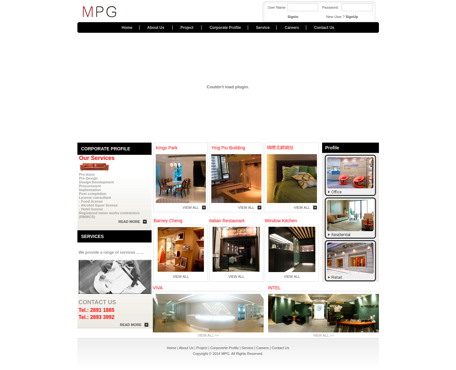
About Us (156, 27)
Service (263, 27)
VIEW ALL (191, 207)
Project (187, 27)
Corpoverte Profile (224, 348)
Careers (292, 27)
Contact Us (324, 27)
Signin (292, 17)
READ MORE (129, 222)
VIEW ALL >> (208, 335)
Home (127, 27)
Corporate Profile (225, 27)
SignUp (352, 17)
